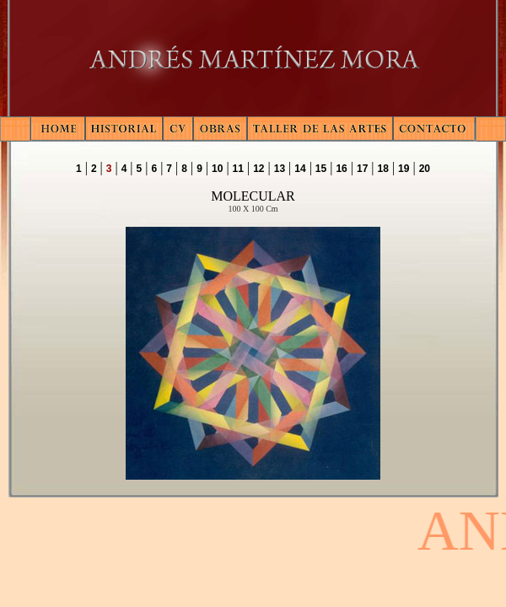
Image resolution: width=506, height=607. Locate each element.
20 (424, 169)
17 (362, 169)
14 (299, 169)
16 (341, 169)
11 (238, 169)
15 (320, 169)
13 (279, 169)
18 (383, 169)
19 (403, 169)
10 (217, 169)
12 (258, 169)
